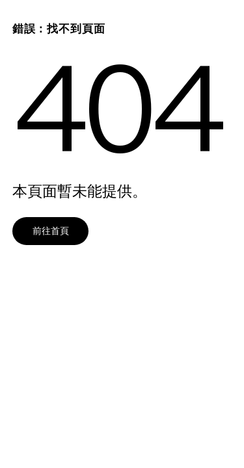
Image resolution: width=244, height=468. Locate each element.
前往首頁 (51, 230)
